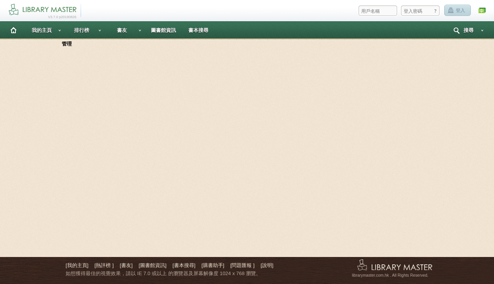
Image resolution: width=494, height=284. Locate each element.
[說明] (267, 265)
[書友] (126, 265)
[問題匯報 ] (242, 265)
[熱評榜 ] (104, 265)
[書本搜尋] (184, 265)
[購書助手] (212, 265)
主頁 (13, 30)
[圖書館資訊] (152, 265)
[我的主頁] (77, 265)
